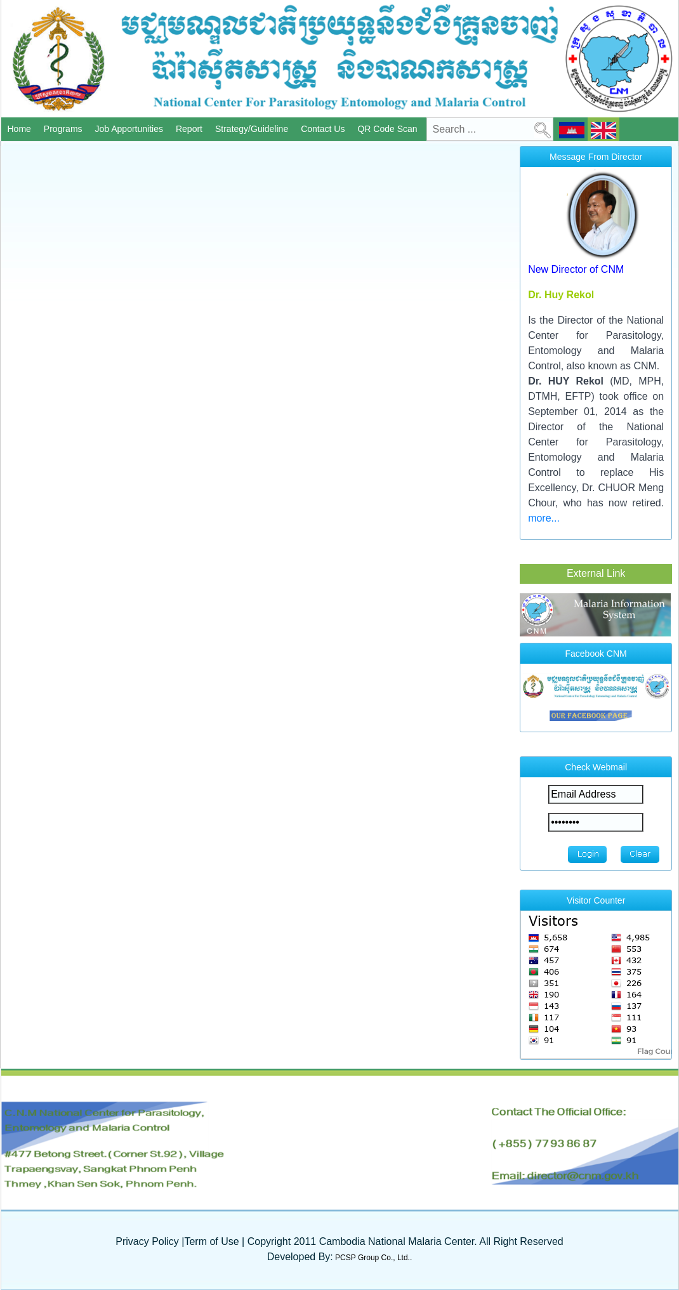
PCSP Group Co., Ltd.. (372, 1257)
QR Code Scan (388, 129)
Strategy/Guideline (252, 129)
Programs (64, 129)
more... (544, 518)
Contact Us (323, 129)
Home (20, 129)
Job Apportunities (130, 129)
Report (190, 129)
